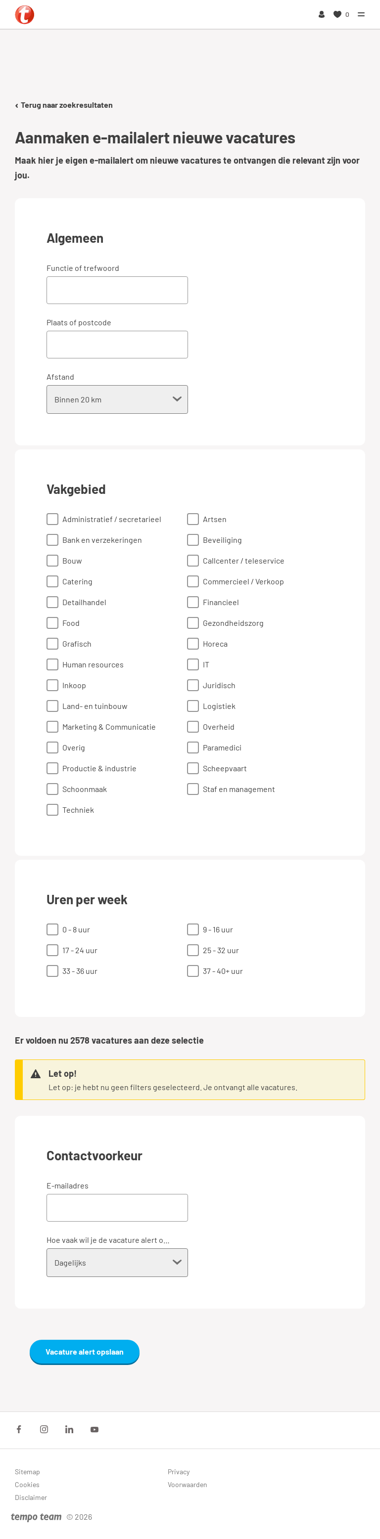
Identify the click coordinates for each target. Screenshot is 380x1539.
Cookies (27, 1484)
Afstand (60, 376)
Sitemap (27, 1471)
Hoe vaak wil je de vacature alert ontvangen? (110, 1239)
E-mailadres (68, 1185)
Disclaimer (31, 1497)
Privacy (179, 1471)
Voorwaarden (187, 1484)
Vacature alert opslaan (85, 1351)
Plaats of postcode (79, 322)
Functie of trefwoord (83, 267)
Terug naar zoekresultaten (64, 104)
